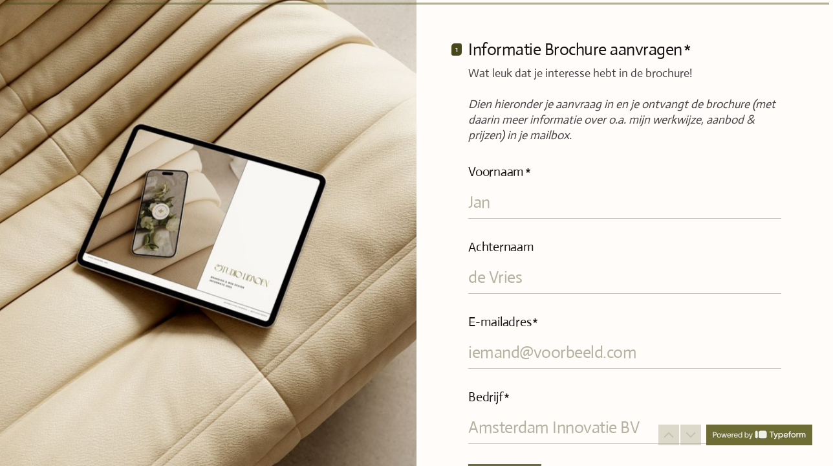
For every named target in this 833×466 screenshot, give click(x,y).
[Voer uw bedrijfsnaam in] (624, 427)
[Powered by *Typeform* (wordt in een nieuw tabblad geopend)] (759, 435)
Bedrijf (489, 397)
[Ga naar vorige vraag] (668, 435)
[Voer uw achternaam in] (624, 277)
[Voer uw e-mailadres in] (624, 352)
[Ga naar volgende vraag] (690, 435)
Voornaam (499, 172)
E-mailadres (503, 322)
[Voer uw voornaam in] (624, 202)
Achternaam (501, 247)
